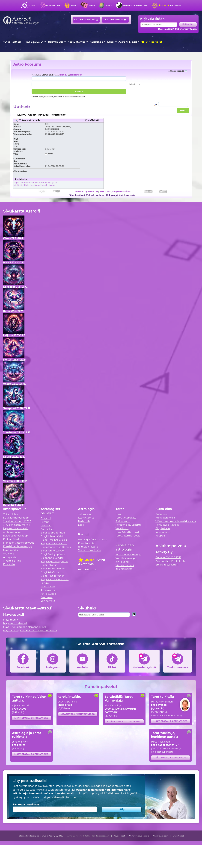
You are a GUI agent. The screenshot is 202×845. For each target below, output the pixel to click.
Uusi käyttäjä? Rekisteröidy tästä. (177, 29)
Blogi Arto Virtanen (52, 572)
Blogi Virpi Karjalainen (54, 543)
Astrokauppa (115, 19)
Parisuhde (96, 42)
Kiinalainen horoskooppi (17, 546)
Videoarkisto (162, 531)
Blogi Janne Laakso (52, 550)
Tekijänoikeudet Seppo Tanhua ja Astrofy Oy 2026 (40, 836)
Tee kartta (46, 597)
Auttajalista (10, 557)
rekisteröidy (76, 75)
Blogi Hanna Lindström (54, 579)
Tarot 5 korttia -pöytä (128, 531)
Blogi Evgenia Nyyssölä (54, 561)
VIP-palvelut (151, 42)
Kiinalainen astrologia (135, 5)
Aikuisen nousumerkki (16, 524)
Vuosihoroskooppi (126, 558)
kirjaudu (63, 75)
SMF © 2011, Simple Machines (115, 191)
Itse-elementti (124, 568)
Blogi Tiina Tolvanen (53, 575)
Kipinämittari (11, 539)
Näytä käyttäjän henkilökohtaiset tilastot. (34, 185)
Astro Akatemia (87, 569)
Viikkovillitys (10, 514)
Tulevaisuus (55, 42)
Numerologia (53, 5)
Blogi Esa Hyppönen (53, 554)
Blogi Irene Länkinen (53, 568)
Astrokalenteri (86, 19)
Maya (74, 5)
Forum (45, 582)
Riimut (109, 5)
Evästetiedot (178, 836)
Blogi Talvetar (49, 564)
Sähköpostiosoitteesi (26, 804)
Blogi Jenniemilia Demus (56, 546)
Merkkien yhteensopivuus (18, 542)
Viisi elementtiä (125, 565)
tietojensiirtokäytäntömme (59, 797)
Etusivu (32, 5)
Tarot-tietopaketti (126, 517)
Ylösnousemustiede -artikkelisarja (175, 521)
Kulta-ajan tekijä (165, 517)
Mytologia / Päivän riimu (92, 539)
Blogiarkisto (162, 528)
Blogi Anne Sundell (52, 557)
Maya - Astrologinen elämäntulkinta (24, 626)
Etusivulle (9, 564)
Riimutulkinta (86, 543)
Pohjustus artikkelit (167, 524)
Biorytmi (46, 518)
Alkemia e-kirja (12, 560)
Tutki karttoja (12, 42)
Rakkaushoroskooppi (15, 535)
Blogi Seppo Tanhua (53, 532)
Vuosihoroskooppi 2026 (17, 521)
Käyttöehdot (119, 836)
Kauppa (160, 535)
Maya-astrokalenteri (15, 623)
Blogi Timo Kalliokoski (54, 539)
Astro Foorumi (27, 64)
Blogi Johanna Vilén (52, 536)
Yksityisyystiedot (160, 836)
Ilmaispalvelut (34, 42)
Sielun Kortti (123, 521)
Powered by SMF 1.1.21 (86, 191)
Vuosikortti (122, 528)
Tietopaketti (48, 586)
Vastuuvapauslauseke (139, 836)
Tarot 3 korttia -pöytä (128, 535)
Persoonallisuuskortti (128, 524)
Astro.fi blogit (128, 42)
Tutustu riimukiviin (89, 550)
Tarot (92, 5)
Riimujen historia (88, 546)
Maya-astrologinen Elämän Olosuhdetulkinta (30, 630)
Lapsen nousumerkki (15, 528)
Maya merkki (11, 549)
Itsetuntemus (77, 42)
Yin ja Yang (122, 561)
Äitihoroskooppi (12, 531)
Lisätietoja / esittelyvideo (31, 718)
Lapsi (110, 42)
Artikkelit (8, 553)
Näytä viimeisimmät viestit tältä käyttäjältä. (35, 182)
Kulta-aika (169, 5)
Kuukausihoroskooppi (16, 517)
